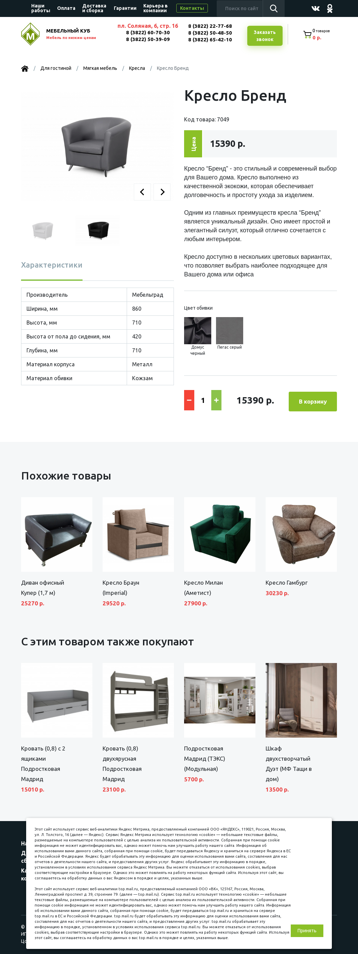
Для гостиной (55, 69)
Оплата (66, 8)
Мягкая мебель (100, 69)
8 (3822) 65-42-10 (209, 39)
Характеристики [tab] (52, 265)
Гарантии (125, 8)
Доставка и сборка (94, 8)
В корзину (313, 400)
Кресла (137, 69)
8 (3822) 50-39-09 (147, 39)
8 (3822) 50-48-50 (209, 33)
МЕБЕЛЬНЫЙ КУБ (77, 34)
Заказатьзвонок (264, 36)
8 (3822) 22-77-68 (209, 26)
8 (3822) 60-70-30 (147, 32)
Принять (307, 930)
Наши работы (40, 8)
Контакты (192, 8)
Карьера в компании (155, 8)
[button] (142, 192)
